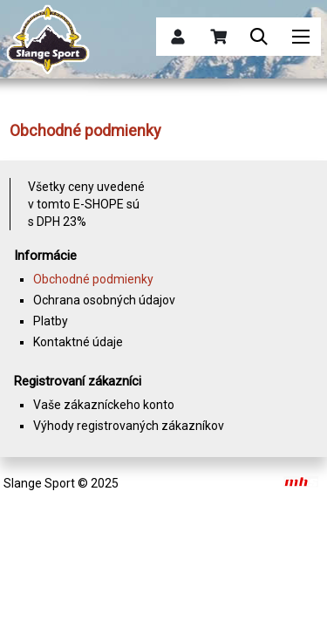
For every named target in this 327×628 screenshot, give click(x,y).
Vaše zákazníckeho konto (103, 405)
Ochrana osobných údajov (104, 300)
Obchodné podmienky (93, 279)
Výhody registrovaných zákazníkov (128, 426)
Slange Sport (39, 483)
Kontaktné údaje (78, 342)
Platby (50, 321)
